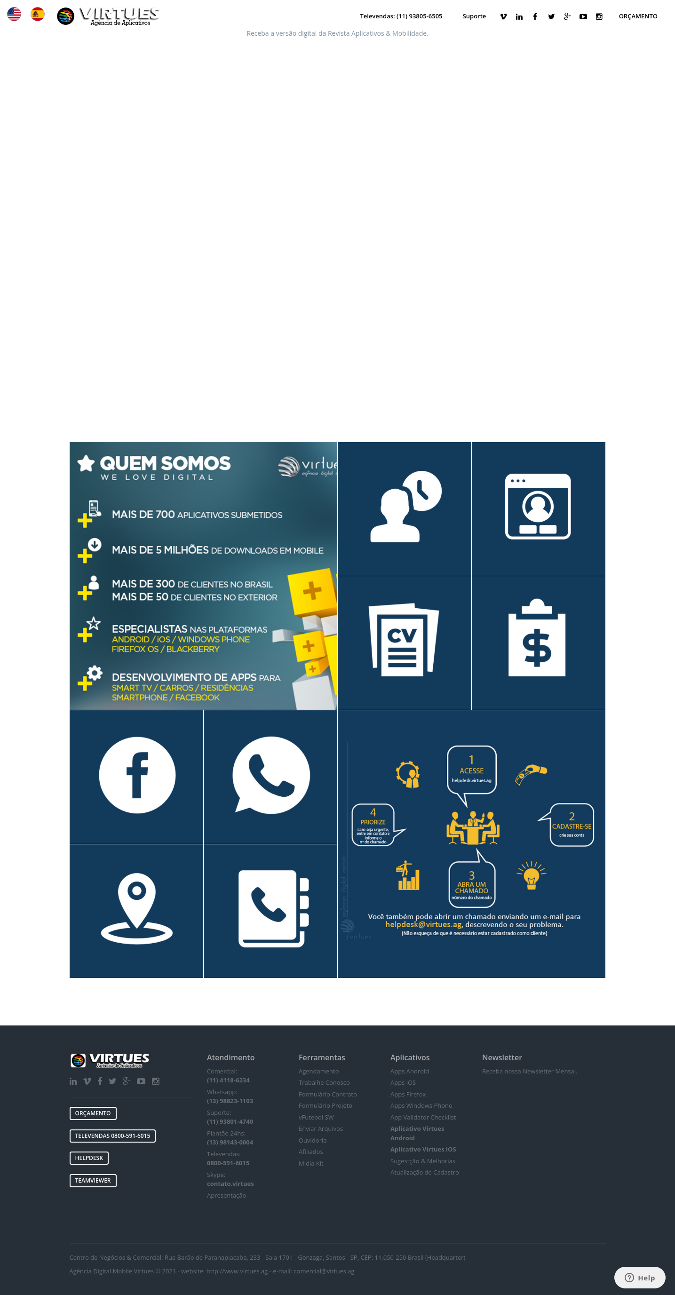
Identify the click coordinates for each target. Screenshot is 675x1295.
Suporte (474, 16)
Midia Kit (311, 1163)
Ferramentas (322, 1057)
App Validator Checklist (423, 1117)
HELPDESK (89, 1158)
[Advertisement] (338, 371)
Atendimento (230, 1057)
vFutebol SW (316, 1117)
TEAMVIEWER (93, 1180)
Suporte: (230, 1117)
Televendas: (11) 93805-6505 (401, 16)
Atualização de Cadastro (424, 1172)
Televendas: (228, 1159)
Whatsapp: (230, 1096)
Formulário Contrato (328, 1094)
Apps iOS (403, 1082)
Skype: (230, 1179)
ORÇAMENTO (638, 16)
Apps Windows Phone (421, 1105)
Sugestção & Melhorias (422, 1161)
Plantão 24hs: (230, 1138)
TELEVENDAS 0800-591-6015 (113, 1136)
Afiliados (311, 1151)
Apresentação (226, 1195)
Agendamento (319, 1071)
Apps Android (409, 1071)
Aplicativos (410, 1057)
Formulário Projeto (325, 1105)
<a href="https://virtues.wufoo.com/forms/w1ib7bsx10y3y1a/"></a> (544, 1155)
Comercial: (228, 1076)
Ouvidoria (312, 1140)
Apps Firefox (408, 1094)
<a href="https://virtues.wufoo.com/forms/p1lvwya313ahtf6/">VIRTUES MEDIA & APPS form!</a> (338, 191)
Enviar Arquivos (321, 1128)
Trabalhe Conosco (324, 1082)
